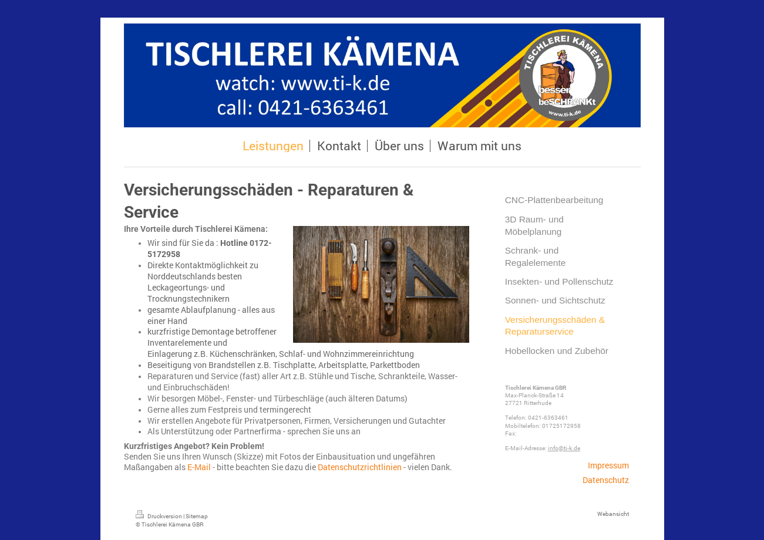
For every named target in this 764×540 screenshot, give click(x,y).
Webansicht (613, 514)
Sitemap (197, 516)
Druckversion (159, 516)
